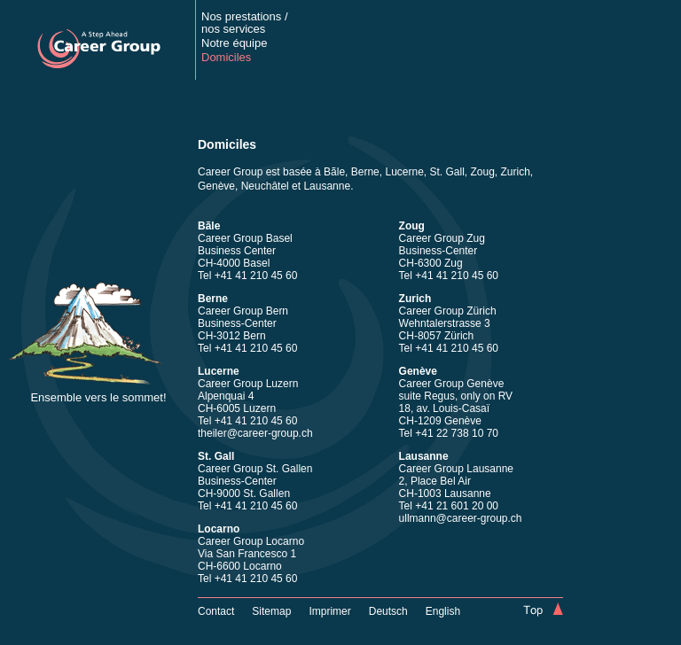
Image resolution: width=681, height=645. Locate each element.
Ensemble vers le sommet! (98, 397)
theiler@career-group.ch (255, 433)
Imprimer (329, 611)
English (443, 611)
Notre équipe (234, 43)
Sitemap (271, 611)
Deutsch (388, 611)
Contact (216, 611)
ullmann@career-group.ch (460, 518)
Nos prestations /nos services (244, 22)
